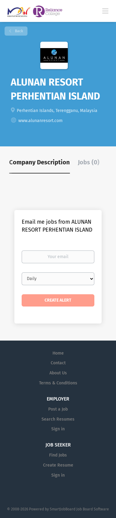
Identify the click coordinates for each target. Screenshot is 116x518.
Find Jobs (58, 455)
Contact (58, 363)
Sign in (58, 429)
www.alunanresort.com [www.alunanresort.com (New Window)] (40, 120)
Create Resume (58, 465)
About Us (58, 373)
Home (58, 353)
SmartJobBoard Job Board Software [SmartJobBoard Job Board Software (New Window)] (79, 509)
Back (18, 31)
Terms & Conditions (58, 383)
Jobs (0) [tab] (89, 162)
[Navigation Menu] (105, 10)
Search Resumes (58, 419)
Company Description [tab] (39, 162)
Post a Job (58, 409)
